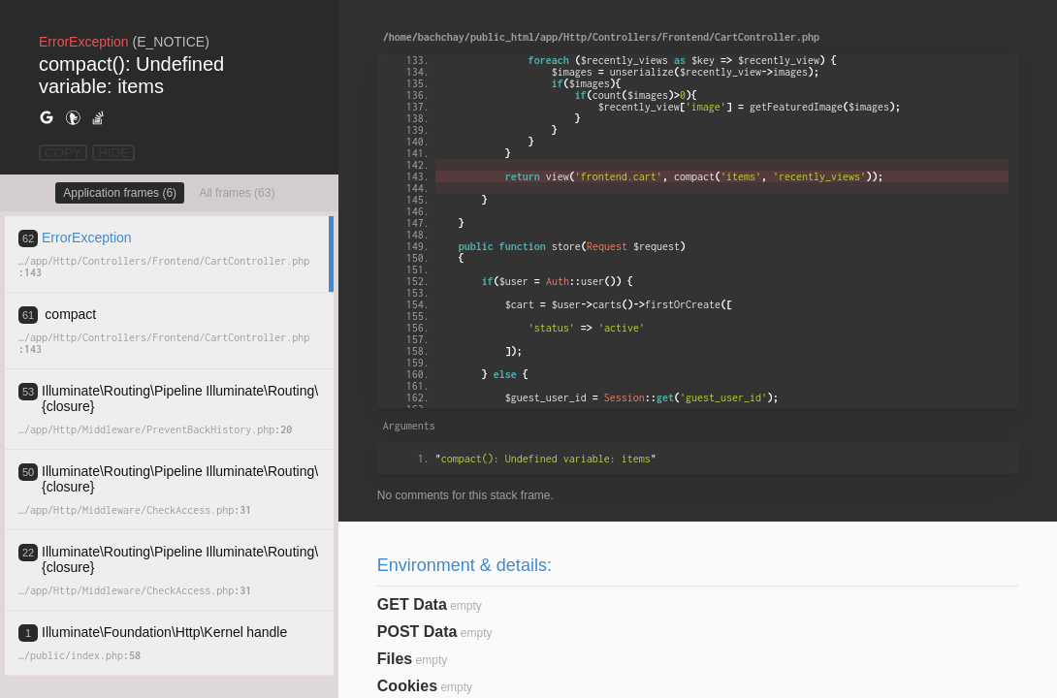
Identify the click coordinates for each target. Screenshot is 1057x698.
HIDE (113, 152)
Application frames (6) (119, 193)
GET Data (412, 604)
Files (394, 658)
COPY (63, 152)
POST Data (417, 631)
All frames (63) (236, 193)
